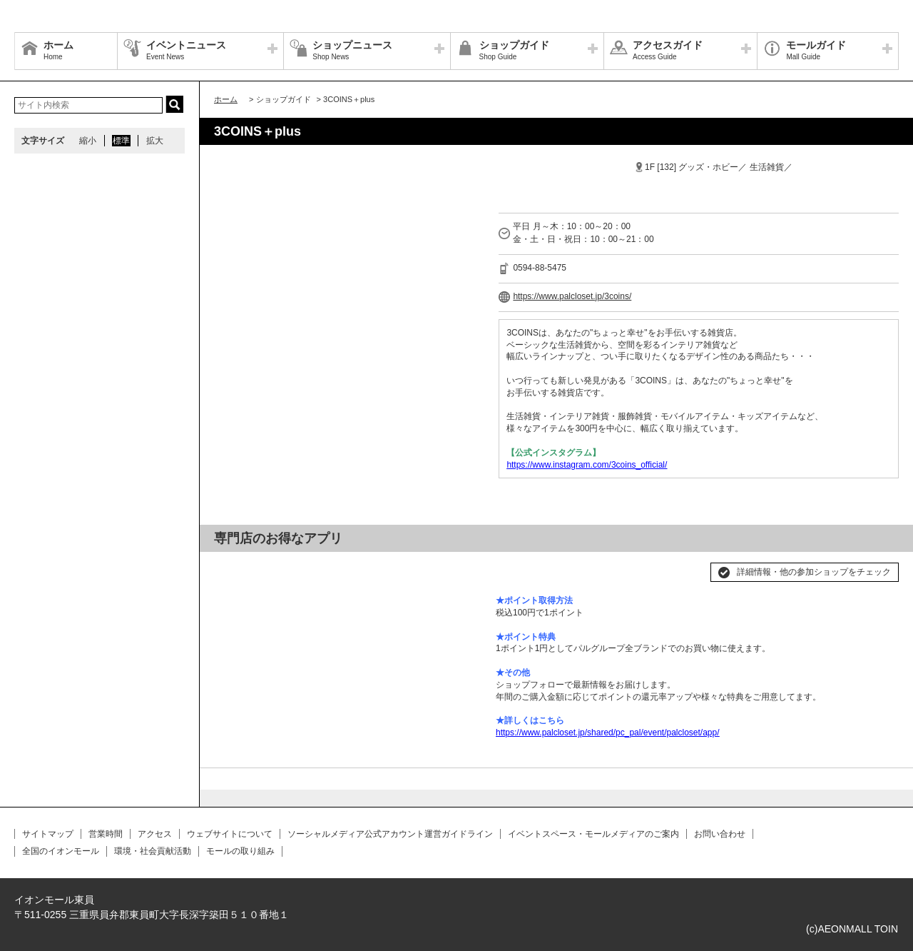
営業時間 (105, 834)
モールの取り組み (240, 851)
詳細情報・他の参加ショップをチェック (814, 572)
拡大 (154, 141)
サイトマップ (47, 834)
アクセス (155, 834)
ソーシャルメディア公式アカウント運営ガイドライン (390, 834)
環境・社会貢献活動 (152, 851)
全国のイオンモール (60, 851)
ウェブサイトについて (229, 834)
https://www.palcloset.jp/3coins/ (572, 296)
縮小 (87, 141)
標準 (121, 141)
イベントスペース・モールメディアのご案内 (593, 834)
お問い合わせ (719, 834)
